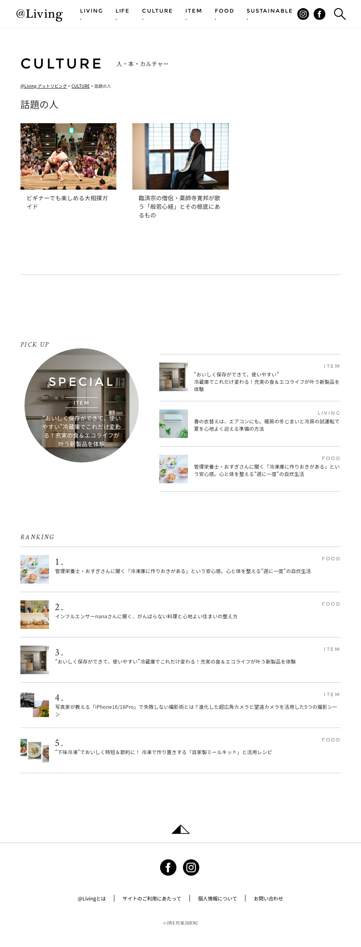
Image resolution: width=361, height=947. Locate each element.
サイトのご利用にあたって (152, 898)
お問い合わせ (268, 898)
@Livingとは (92, 898)
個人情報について (217, 898)
